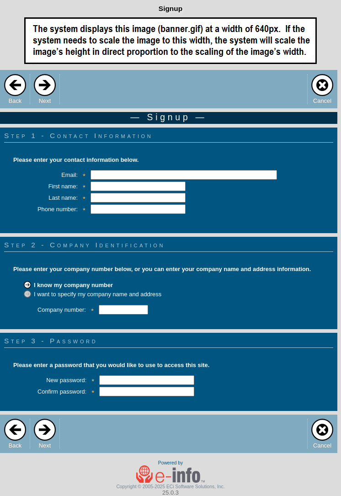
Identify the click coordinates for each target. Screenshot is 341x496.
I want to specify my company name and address (97, 294)
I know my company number (73, 285)
